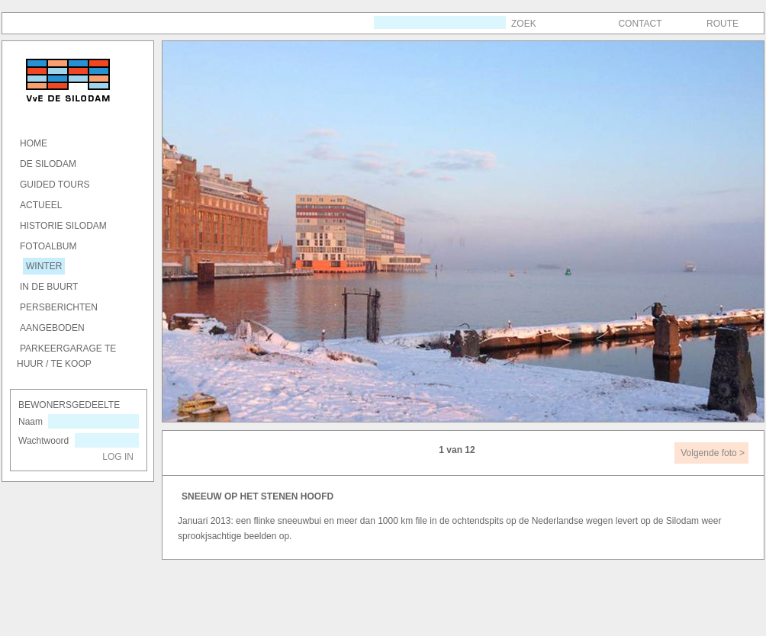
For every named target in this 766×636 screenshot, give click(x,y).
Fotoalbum (48, 246)
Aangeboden (52, 328)
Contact (639, 23)
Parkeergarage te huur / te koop (66, 356)
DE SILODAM (48, 164)
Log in (118, 456)
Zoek (523, 23)
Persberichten (59, 307)
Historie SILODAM (63, 225)
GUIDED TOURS (55, 184)
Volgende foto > (713, 453)
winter (44, 266)
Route (722, 23)
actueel (41, 205)
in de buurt (49, 286)
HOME (33, 143)
